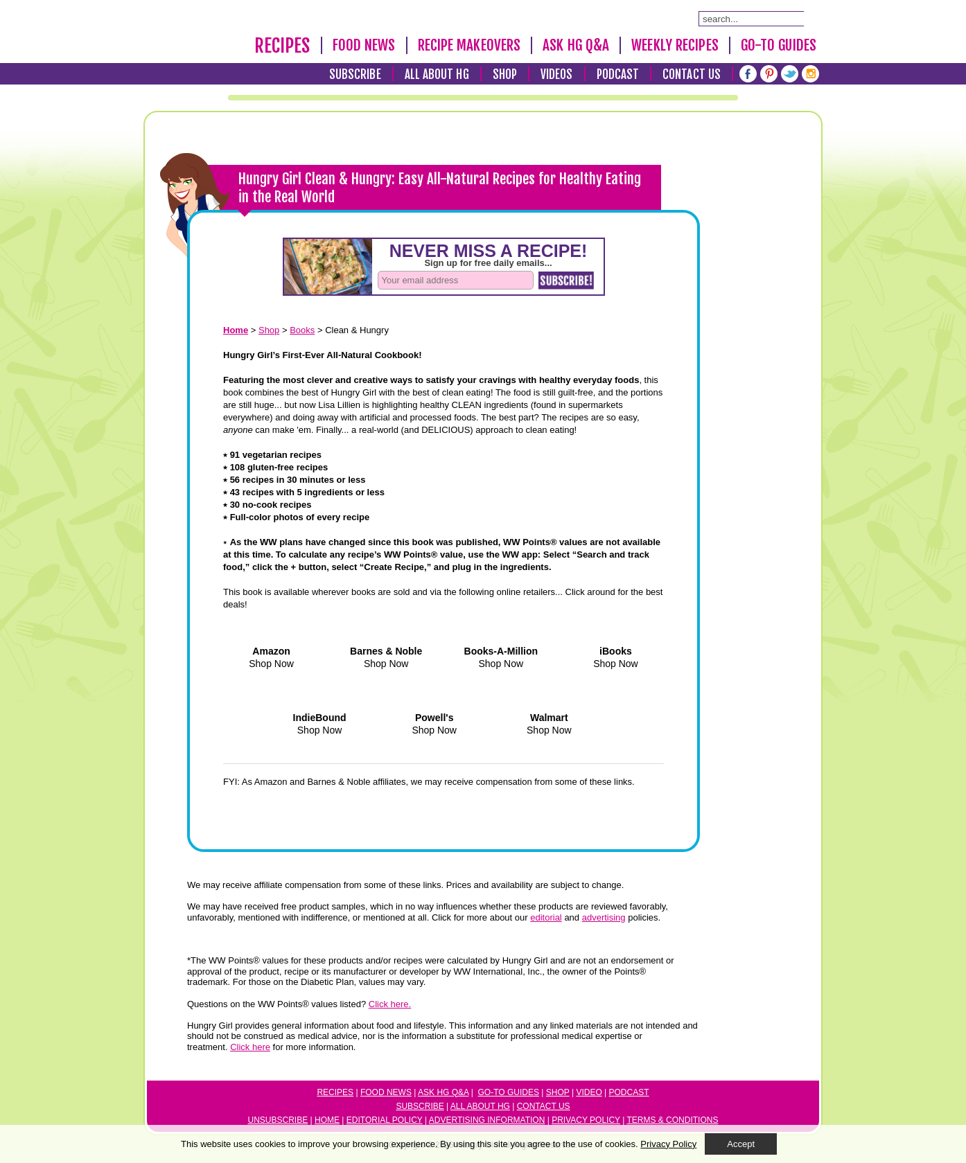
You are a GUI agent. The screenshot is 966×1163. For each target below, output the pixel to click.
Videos (557, 74)
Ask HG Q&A (576, 45)
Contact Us (691, 74)
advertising (604, 917)
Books (302, 330)
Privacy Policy (586, 1120)
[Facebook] (748, 73)
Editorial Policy (384, 1120)
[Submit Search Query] (810, 18)
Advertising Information (487, 1120)
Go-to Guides (508, 1092)
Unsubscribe (278, 1120)
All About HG (437, 74)
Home (327, 1120)
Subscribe (355, 74)
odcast (632, 1092)
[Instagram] (810, 73)
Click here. (390, 1004)
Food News (364, 45)
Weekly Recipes (674, 45)
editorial (546, 917)
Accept (741, 1144)
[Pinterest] (769, 73)
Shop (505, 74)
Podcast (618, 74)
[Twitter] (789, 73)
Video (588, 1092)
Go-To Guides (778, 45)
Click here (250, 1047)
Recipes (282, 45)
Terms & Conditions (672, 1120)
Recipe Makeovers (469, 45)
